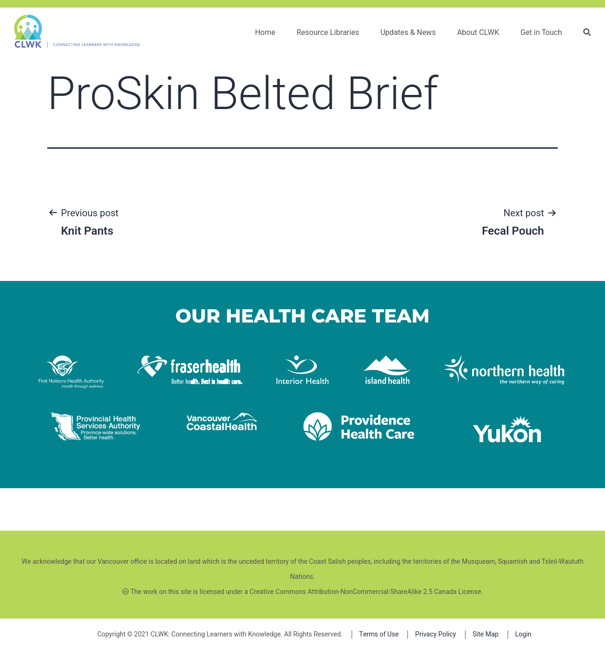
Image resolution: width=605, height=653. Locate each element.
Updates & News (408, 32)
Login (523, 634)
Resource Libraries (327, 32)
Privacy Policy (435, 634)
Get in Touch (541, 32)
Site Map (486, 634)
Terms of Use (379, 634)
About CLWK (478, 32)
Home (265, 32)
